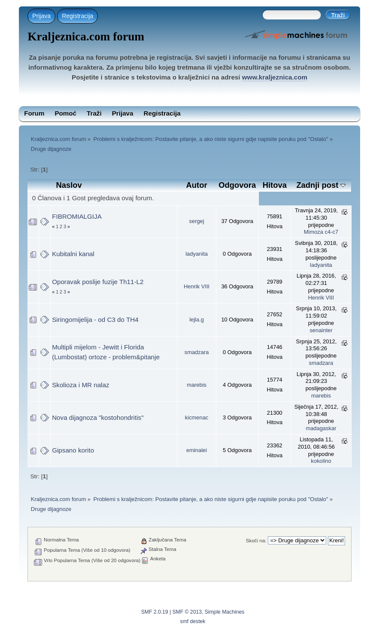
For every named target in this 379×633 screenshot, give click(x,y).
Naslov (69, 185)
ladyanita (196, 254)
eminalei (196, 450)
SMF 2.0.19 (154, 612)
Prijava (41, 15)
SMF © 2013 (187, 612)
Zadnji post (321, 185)
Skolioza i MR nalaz (80, 384)
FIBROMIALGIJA (77, 216)
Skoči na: (256, 540)
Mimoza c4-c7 (321, 232)
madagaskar (321, 428)
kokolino (321, 461)
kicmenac (197, 417)
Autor (196, 185)
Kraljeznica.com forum (85, 36)
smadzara (197, 352)
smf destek (193, 621)
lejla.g (196, 319)
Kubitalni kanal (73, 253)
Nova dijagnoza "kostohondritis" (97, 417)
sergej (196, 221)
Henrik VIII (196, 286)
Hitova (275, 185)
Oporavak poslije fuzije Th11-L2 (97, 281)
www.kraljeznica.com (274, 77)
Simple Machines (225, 612)
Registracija (77, 15)
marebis (196, 385)
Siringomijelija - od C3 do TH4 (95, 319)
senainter (320, 330)
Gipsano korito (73, 450)
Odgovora (237, 185)
